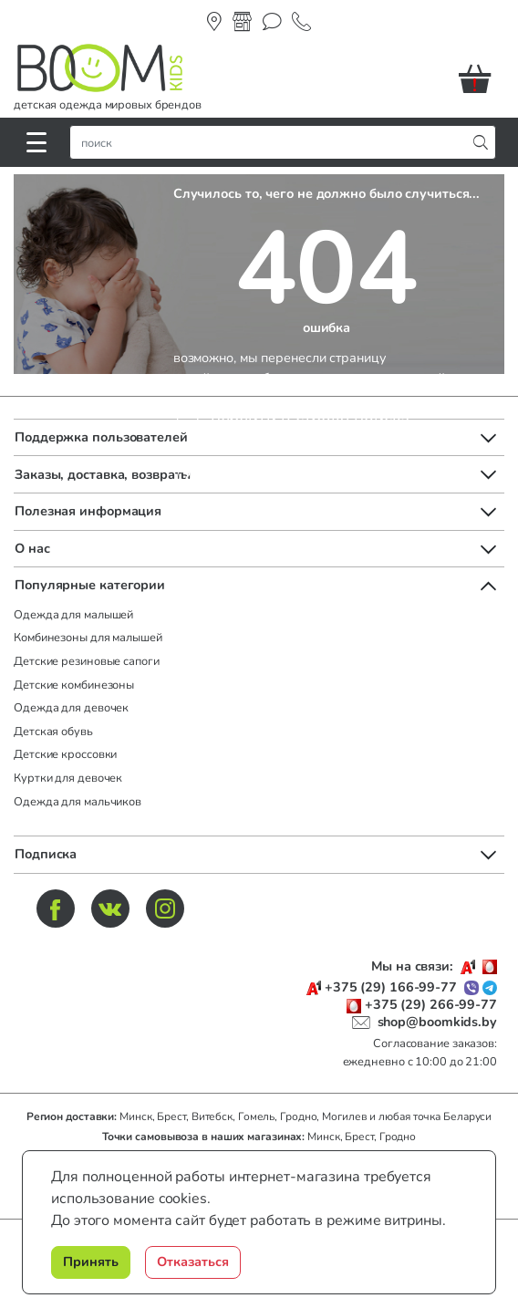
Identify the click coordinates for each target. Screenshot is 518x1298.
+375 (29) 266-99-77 (431, 1004)
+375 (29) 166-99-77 (391, 987)
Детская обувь (53, 731)
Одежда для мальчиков (77, 802)
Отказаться (193, 1261)
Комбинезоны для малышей (88, 637)
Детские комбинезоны (74, 685)
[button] (481, 78)
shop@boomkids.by (437, 1021)
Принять (91, 1261)
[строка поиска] (272, 142)
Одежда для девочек (71, 708)
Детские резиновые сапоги (87, 661)
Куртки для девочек (68, 778)
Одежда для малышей (73, 615)
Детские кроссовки (65, 754)
